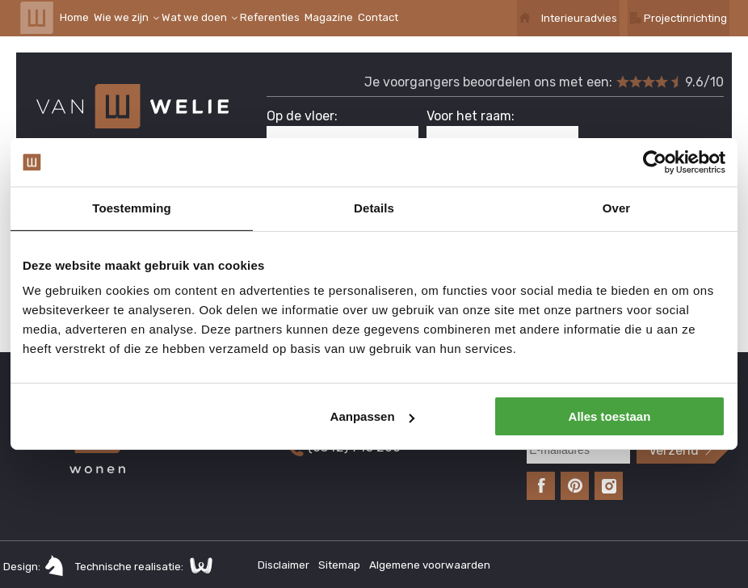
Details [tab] (374, 208)
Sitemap (340, 565)
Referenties (270, 17)
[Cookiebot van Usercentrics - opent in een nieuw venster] (654, 162)
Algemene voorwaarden (429, 565)
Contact (378, 17)
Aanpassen (372, 416)
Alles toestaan (610, 416)
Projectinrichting (685, 18)
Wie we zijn (121, 17)
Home (74, 17)
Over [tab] (617, 208)
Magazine (329, 17)
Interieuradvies (579, 18)
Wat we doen (194, 17)
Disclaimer (285, 565)
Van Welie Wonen (36, 18)
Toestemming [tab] (131, 208)
